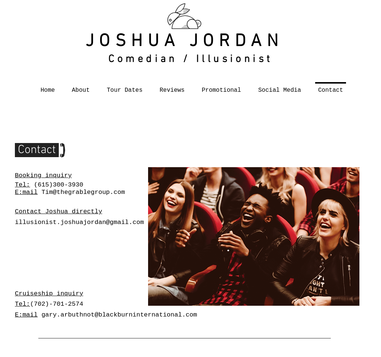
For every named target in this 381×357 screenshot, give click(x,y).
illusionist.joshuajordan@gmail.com (79, 222)
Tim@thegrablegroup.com (83, 192)
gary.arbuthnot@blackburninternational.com (119, 314)
